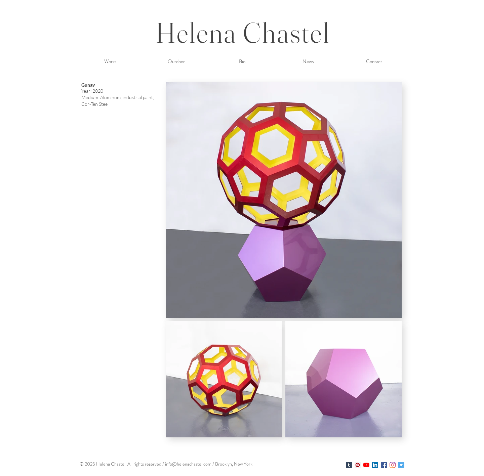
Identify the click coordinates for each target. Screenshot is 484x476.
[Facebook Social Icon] (384, 465)
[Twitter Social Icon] (401, 465)
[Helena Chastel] (349, 465)
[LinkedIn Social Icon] (375, 465)
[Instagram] (393, 465)
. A (127, 464)
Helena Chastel (243, 32)
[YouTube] (366, 465)
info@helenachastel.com (188, 464)
